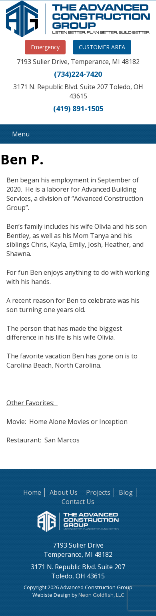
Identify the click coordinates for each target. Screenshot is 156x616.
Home (32, 492)
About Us (64, 492)
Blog (126, 492)
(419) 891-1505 (78, 108)
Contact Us (78, 501)
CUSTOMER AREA (102, 47)
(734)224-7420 (78, 74)
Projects (98, 492)
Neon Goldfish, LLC (101, 594)
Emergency (45, 47)
